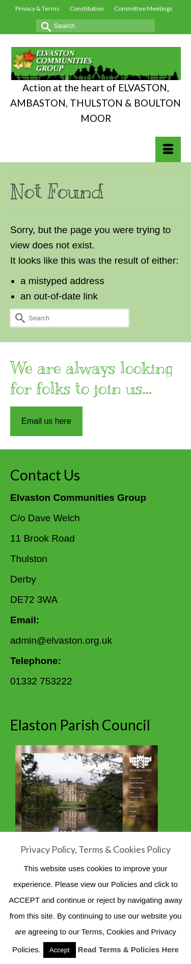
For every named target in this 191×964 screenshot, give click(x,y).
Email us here (46, 421)
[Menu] (168, 149)
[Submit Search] (43, 25)
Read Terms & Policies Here (128, 949)
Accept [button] (59, 950)
